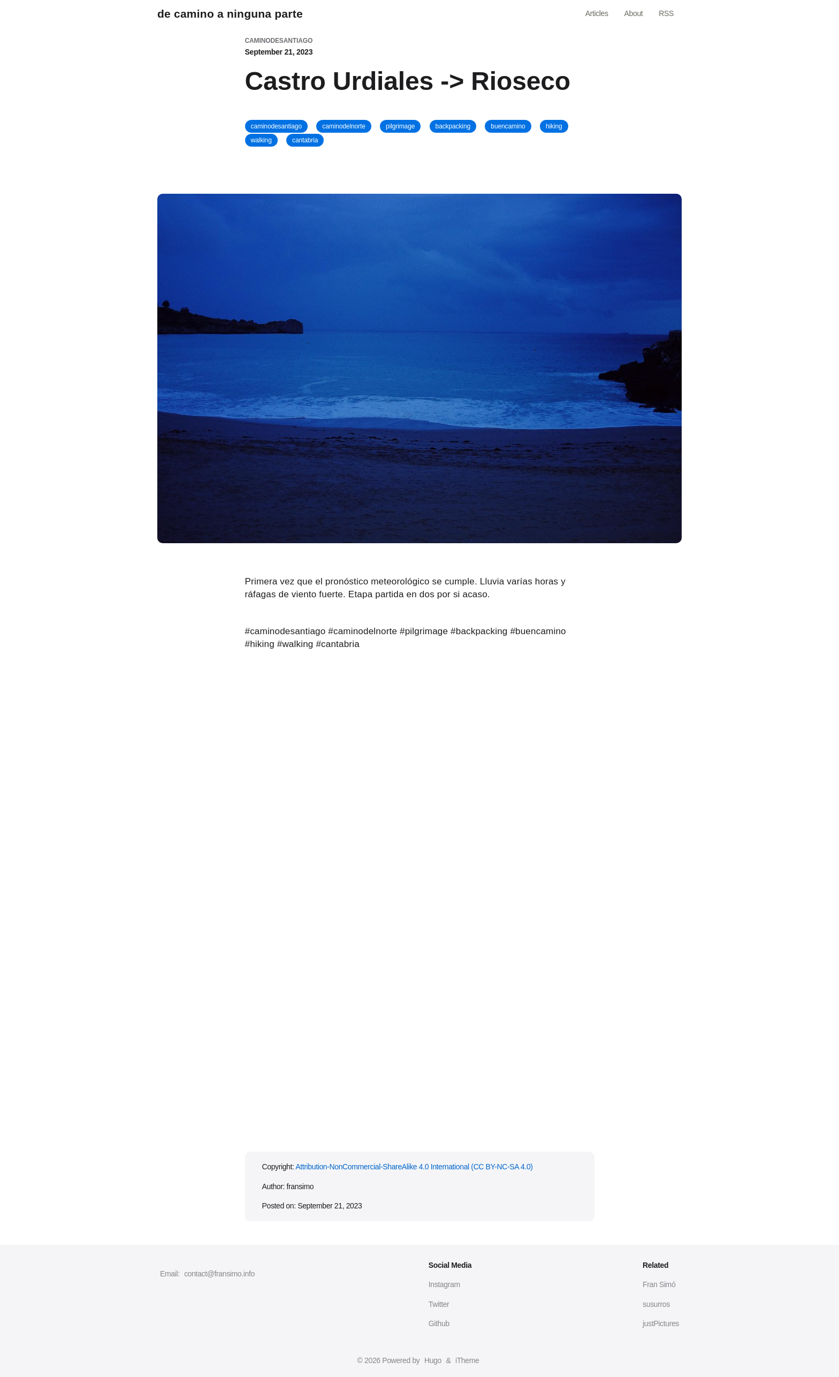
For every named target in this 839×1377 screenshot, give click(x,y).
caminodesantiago (276, 126)
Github (439, 1323)
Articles (596, 13)
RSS (666, 13)
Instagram (444, 1284)
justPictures (661, 1323)
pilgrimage (400, 126)
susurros (656, 1304)
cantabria (305, 140)
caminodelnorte (343, 126)
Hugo (432, 1360)
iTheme (467, 1360)
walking (261, 140)
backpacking (453, 126)
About (633, 13)
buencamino (508, 126)
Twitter (439, 1304)
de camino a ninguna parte (230, 13)
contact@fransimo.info (219, 1273)
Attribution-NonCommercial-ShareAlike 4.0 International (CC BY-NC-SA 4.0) (413, 1166)
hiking (554, 126)
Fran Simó (659, 1284)
